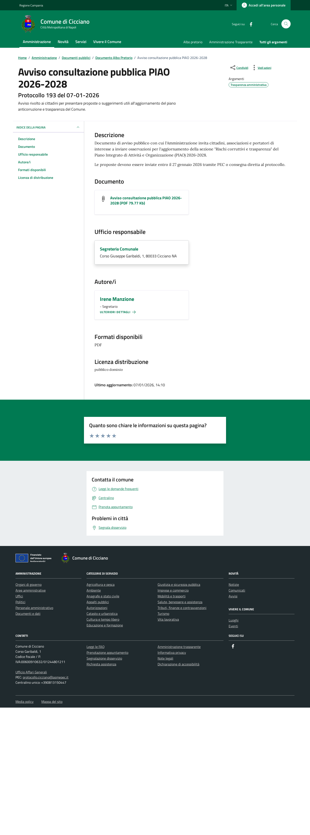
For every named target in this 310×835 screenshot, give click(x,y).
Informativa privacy (172, 652)
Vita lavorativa (168, 619)
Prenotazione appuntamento (107, 652)
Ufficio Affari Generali (31, 672)
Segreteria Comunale (119, 249)
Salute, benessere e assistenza (180, 602)
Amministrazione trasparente (179, 646)
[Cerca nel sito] (286, 24)
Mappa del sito (51, 701)
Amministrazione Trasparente (231, 42)
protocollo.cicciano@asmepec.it (45, 677)
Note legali (165, 658)
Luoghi (234, 620)
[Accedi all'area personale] (264, 5)
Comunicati (237, 590)
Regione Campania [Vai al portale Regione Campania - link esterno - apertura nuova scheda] (31, 5)
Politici (20, 602)
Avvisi (233, 596)
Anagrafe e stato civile (103, 596)
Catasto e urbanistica (102, 613)
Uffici (19, 596)
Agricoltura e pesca (101, 584)
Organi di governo (29, 584)
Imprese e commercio (173, 590)
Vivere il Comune (107, 42)
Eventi (233, 626)
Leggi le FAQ (96, 646)
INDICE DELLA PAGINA (48, 127)
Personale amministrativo (34, 607)
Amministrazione (37, 42)
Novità (63, 42)
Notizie (234, 584)
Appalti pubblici (98, 602)
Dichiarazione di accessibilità (178, 664)
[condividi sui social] (239, 67)
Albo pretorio (192, 42)
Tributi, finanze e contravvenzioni (182, 607)
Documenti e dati (28, 613)
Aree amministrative (31, 590)
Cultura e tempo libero (103, 619)
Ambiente (94, 590)
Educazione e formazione (105, 625)
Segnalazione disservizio (104, 658)
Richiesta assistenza (101, 664)
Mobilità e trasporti (172, 596)
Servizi (80, 42)
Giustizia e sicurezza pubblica (179, 584)
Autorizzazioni (97, 607)
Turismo (163, 613)
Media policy (25, 701)
